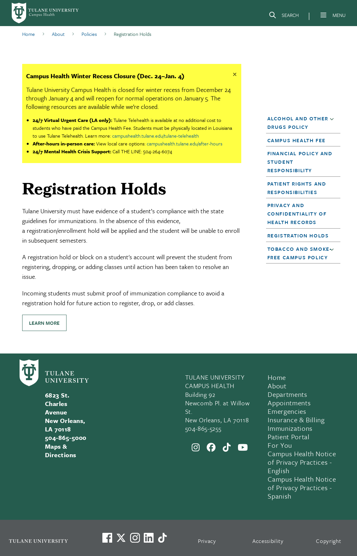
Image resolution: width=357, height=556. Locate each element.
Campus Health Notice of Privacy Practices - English (302, 462)
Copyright (328, 541)
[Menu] (323, 15)
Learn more (44, 322)
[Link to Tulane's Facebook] (135, 538)
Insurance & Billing (296, 420)
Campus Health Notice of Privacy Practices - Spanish (302, 487)
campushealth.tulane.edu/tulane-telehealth (155, 135)
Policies (89, 34)
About (58, 34)
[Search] (284, 16)
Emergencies (287, 411)
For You (280, 445)
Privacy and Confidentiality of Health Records (297, 214)
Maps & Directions (60, 450)
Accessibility (268, 541)
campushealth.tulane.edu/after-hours (184, 143)
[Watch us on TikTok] (162, 538)
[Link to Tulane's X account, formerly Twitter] (121, 538)
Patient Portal (288, 437)
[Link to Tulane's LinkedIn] (149, 538)
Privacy (207, 541)
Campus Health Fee (296, 140)
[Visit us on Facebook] (107, 538)
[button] (333, 123)
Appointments (289, 403)
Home (28, 34)
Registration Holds (298, 235)
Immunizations (290, 428)
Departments (287, 394)
